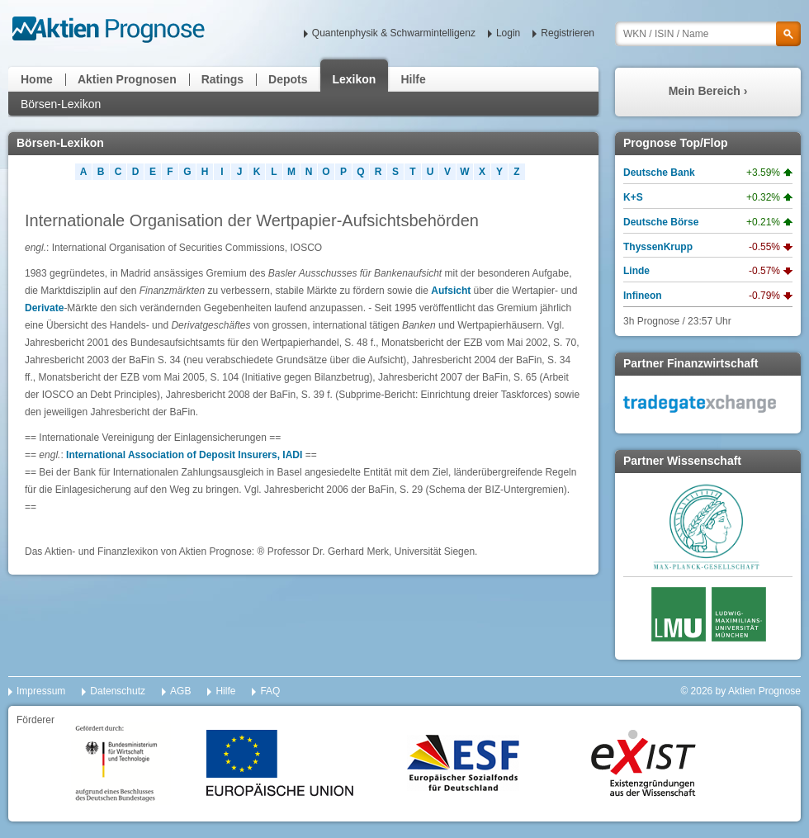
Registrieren (567, 33)
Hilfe (412, 79)
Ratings (222, 79)
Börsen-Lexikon (61, 104)
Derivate (44, 308)
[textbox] (708, 33)
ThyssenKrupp (658, 247)
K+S (633, 197)
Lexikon (354, 79)
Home (37, 79)
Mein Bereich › (708, 90)
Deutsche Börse (660, 222)
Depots (287, 79)
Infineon (642, 295)
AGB (180, 691)
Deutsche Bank (659, 172)
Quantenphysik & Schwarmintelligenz (393, 33)
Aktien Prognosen (127, 79)
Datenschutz (117, 691)
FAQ (270, 691)
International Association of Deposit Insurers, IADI (184, 455)
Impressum (41, 691)
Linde (636, 271)
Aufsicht (451, 290)
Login (508, 33)
